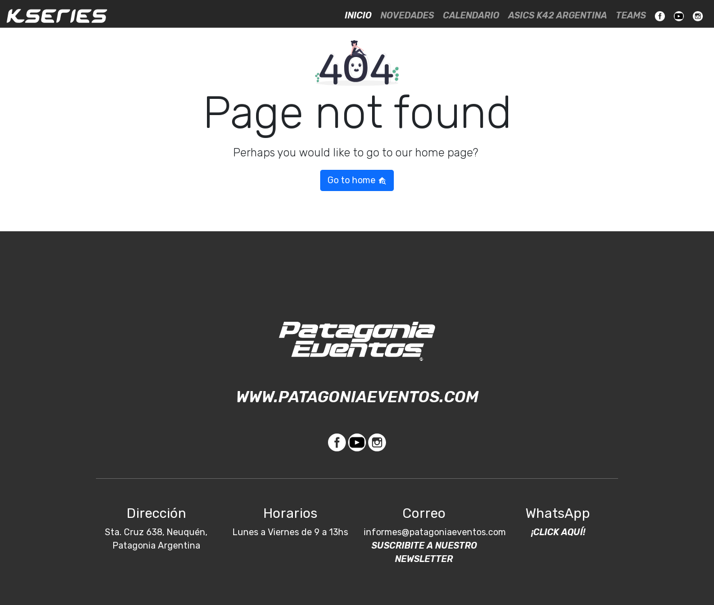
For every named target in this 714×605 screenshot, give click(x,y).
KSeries (57, 15)
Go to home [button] (357, 180)
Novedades (407, 15)
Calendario (471, 15)
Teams (631, 15)
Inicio (358, 15)
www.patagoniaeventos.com (357, 397)
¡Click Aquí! (558, 532)
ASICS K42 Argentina (557, 15)
